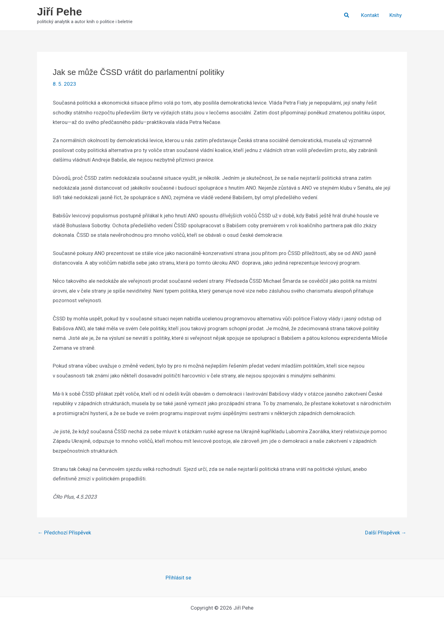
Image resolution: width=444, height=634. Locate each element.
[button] (347, 15)
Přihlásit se (178, 577)
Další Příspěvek (385, 532)
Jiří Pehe (59, 12)
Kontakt (370, 15)
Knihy (395, 15)
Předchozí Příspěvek (64, 532)
